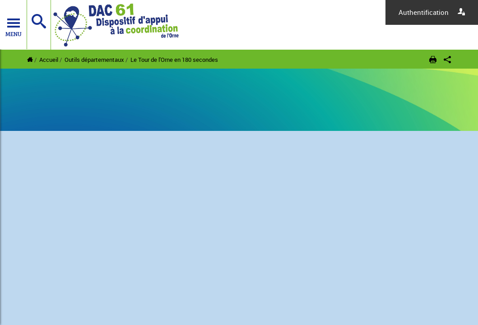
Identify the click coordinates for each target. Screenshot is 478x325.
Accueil (48, 60)
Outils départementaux (94, 60)
